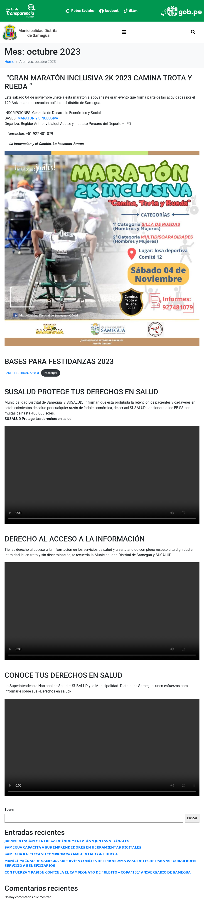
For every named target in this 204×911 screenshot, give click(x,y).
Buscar (10, 809)
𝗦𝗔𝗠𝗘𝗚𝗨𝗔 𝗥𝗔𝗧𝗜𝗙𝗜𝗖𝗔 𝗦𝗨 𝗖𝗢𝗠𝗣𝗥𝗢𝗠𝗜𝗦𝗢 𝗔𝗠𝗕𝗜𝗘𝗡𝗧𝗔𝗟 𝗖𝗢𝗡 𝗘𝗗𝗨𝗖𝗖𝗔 (61, 854)
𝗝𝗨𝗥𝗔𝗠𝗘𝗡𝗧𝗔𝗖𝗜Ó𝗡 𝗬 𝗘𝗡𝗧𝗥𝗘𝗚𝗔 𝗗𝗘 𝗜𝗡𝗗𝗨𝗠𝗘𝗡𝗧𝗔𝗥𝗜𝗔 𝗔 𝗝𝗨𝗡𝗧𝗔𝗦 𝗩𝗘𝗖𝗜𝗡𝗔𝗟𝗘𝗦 (67, 841)
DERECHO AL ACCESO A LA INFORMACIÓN (75, 539)
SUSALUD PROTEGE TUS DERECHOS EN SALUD (81, 391)
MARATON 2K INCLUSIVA (37, 118)
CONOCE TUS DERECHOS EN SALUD (63, 675)
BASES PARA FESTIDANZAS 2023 (59, 361)
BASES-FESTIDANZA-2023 (22, 373)
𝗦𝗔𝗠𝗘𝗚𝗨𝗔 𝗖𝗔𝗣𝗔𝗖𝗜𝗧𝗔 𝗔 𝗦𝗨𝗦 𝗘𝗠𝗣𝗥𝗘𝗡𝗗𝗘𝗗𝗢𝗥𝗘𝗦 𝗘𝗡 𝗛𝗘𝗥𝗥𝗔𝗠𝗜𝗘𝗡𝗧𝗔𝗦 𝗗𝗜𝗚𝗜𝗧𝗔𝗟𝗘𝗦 (73, 847)
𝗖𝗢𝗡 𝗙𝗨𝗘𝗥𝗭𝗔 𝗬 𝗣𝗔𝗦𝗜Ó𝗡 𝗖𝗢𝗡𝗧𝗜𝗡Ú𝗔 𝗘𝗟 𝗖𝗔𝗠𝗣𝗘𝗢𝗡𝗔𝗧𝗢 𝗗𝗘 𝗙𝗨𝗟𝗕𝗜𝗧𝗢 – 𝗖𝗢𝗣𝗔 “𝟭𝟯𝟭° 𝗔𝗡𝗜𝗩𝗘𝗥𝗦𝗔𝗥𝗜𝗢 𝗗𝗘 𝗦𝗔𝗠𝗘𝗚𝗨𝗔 (98, 872)
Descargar (50, 373)
